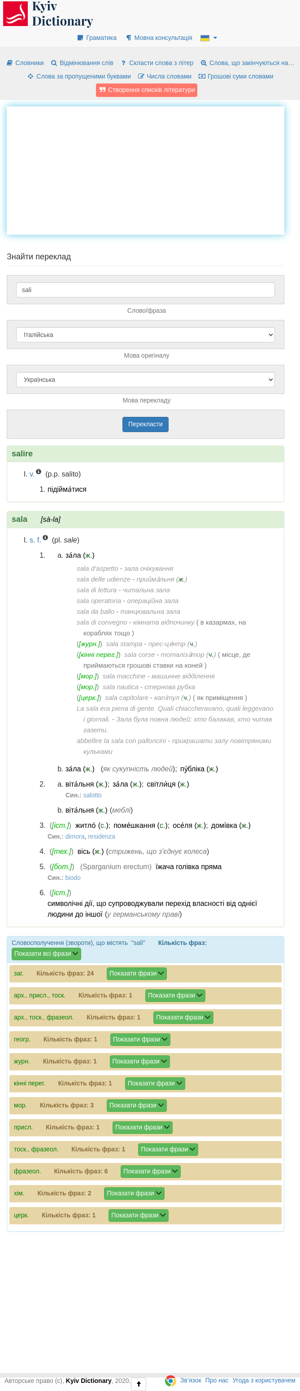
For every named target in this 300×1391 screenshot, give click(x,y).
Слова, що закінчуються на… (247, 62)
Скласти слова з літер (156, 62)
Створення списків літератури (146, 89)
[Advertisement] (153, 169)
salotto (92, 795)
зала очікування (149, 568)
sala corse (139, 654)
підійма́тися (67, 489)
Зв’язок (190, 1380)
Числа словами (164, 76)
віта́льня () (86, 784)
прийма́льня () (161, 579)
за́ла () (80, 555)
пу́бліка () (199, 769)
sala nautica (121, 687)
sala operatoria (99, 600)
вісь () (91, 851)
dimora (75, 836)
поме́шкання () (140, 825)
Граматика (96, 37)
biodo (73, 877)
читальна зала (146, 590)
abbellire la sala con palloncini (121, 740)
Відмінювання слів (81, 62)
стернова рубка (169, 687)
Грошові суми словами (236, 76)
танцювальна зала (150, 611)
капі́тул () (172, 697)
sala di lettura (97, 590)
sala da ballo (95, 611)
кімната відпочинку (164, 622)
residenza (101, 836)
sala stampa (124, 643)
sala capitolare (126, 697)
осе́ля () (189, 825)
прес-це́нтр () (172, 643)
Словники (24, 62)
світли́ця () (168, 784)
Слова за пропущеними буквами (78, 76)
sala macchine (124, 676)
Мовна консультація (158, 37)
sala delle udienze (103, 579)
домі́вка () (231, 825)
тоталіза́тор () (188, 654)
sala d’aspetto (97, 568)
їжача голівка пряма (189, 866)
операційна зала (153, 600)
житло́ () (92, 825)
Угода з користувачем (264, 1380)
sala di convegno (102, 622)
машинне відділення (183, 676)
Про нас (217, 1380)
